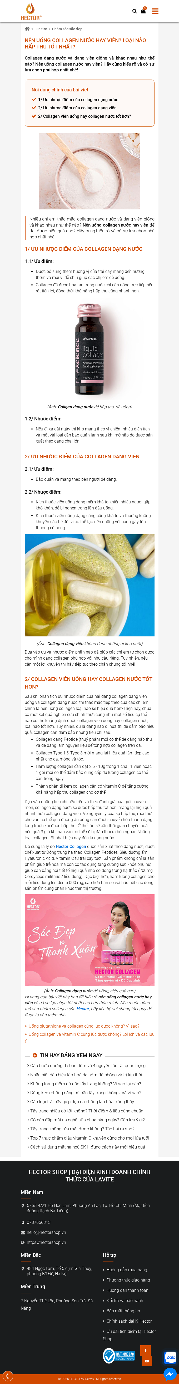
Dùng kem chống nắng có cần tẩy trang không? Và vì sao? (85, 1092)
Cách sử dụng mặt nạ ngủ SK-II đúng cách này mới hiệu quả (87, 1147)
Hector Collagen (71, 846)
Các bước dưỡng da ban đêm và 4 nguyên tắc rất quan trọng (88, 1065)
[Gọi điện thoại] (8, 1376)
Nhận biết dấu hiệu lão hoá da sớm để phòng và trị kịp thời (86, 1074)
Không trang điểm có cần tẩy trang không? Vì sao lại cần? (85, 1083)
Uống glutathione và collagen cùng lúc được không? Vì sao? (84, 1026)
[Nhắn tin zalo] (170, 1358)
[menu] (155, 11)
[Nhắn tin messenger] (170, 1375)
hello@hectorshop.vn (46, 1232)
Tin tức (41, 29)
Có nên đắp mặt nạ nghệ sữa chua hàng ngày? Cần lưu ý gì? (87, 1119)
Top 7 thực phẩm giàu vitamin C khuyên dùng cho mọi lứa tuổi (89, 1138)
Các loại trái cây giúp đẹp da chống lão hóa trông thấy (82, 1101)
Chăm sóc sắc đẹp (67, 29)
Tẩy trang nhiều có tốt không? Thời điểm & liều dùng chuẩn (86, 1110)
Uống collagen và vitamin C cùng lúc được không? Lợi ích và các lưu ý (90, 1037)
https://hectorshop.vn (46, 1242)
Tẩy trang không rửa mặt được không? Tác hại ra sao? (82, 1128)
